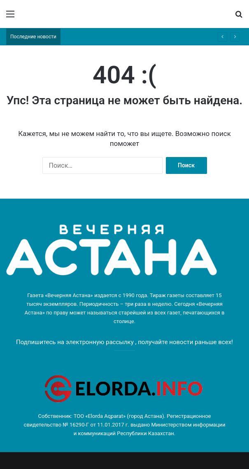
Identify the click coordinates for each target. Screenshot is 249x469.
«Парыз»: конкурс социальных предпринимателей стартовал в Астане (145, 36)
